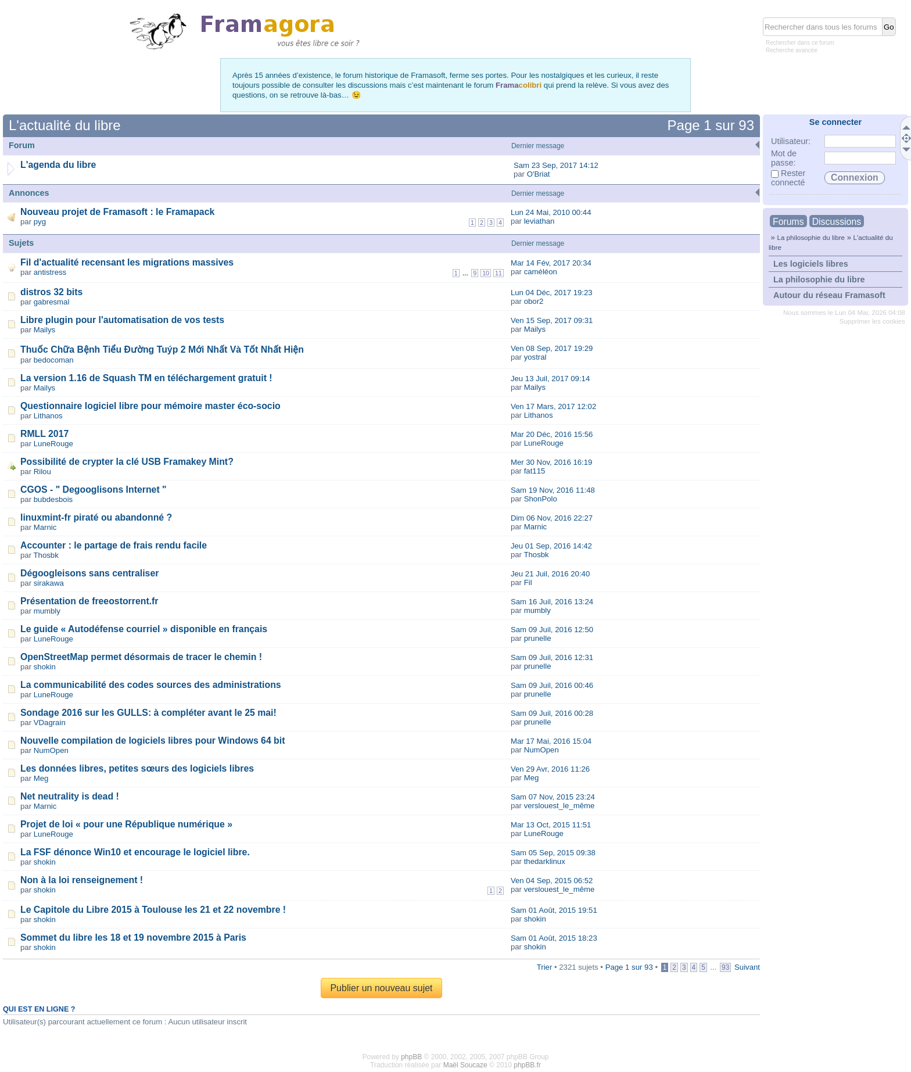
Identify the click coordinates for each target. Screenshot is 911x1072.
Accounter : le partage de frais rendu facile (113, 545)
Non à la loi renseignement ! (81, 880)
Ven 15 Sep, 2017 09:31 (552, 320)
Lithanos (48, 415)
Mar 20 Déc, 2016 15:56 (552, 434)
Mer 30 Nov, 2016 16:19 (552, 462)
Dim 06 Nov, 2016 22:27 (552, 518)
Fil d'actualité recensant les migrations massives (127, 262)
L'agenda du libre (58, 165)
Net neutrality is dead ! (69, 796)
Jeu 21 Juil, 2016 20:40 (550, 573)
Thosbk (46, 555)
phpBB (411, 1057)
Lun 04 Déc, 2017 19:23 (552, 292)
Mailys (44, 329)
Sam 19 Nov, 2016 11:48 (553, 490)
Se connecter (835, 122)
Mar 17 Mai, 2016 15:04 (551, 741)
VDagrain (50, 722)
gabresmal (52, 301)
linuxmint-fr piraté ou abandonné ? (96, 517)
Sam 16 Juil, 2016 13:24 (552, 601)
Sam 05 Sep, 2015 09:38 (553, 852)
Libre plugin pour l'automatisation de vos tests (122, 320)
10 (485, 273)
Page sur (711, 125)
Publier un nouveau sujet (381, 988)
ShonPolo (540, 498)
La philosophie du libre (811, 237)
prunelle (537, 638)
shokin (45, 666)
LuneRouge (53, 443)
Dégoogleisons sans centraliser (89, 573)
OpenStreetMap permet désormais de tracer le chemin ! (141, 657)
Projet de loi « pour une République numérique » (126, 824)
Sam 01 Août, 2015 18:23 (554, 938)
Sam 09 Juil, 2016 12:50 (552, 629)
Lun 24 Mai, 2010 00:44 (551, 212)
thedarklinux (544, 861)
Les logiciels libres (810, 263)
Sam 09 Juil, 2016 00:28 (552, 713)
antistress (50, 272)
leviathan (539, 221)
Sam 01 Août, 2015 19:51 (554, 910)
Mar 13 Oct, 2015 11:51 (551, 824)
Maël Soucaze (465, 1065)
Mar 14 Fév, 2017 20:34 (551, 263)
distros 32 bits (51, 292)
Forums (788, 222)
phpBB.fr (527, 1065)
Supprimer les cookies (872, 321)
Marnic (45, 527)
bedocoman (54, 360)
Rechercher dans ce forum (800, 43)
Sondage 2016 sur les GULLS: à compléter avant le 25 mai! (148, 713)
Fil (528, 582)
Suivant (747, 967)
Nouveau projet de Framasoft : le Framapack (117, 212)
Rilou (42, 471)
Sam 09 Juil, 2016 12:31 (552, 657)
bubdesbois (53, 499)
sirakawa (49, 583)
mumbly (47, 611)
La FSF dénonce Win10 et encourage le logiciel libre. (135, 852)
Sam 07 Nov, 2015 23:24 (553, 797)
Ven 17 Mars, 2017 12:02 (553, 406)
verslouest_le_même (559, 805)
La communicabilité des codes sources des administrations (150, 685)
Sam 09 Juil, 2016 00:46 (552, 685)
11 (498, 273)
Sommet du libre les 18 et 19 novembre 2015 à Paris (133, 937)
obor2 (534, 301)
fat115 (535, 471)
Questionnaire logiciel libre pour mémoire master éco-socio (150, 406)
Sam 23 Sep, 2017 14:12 (556, 165)
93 (725, 967)
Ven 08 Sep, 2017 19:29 (552, 348)
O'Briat (538, 174)
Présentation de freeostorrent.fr (89, 601)
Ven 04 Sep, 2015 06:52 (552, 880)
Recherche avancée (791, 50)
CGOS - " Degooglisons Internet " (93, 489)
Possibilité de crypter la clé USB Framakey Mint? (127, 462)
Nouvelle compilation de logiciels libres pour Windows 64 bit (152, 740)
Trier (545, 967)
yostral (535, 357)
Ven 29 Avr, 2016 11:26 (550, 769)
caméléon (540, 271)
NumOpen (51, 750)
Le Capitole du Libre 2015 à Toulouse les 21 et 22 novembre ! (153, 910)
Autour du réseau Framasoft (829, 295)
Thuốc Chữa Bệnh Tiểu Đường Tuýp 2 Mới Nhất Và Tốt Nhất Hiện (162, 349)
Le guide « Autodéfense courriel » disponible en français (143, 629)
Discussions (836, 222)
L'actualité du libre (65, 125)
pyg (40, 221)
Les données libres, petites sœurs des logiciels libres (137, 768)
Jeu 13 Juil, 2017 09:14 (550, 378)
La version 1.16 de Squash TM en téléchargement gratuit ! (146, 378)
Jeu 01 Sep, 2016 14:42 (551, 546)
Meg (41, 778)
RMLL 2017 (44, 434)
